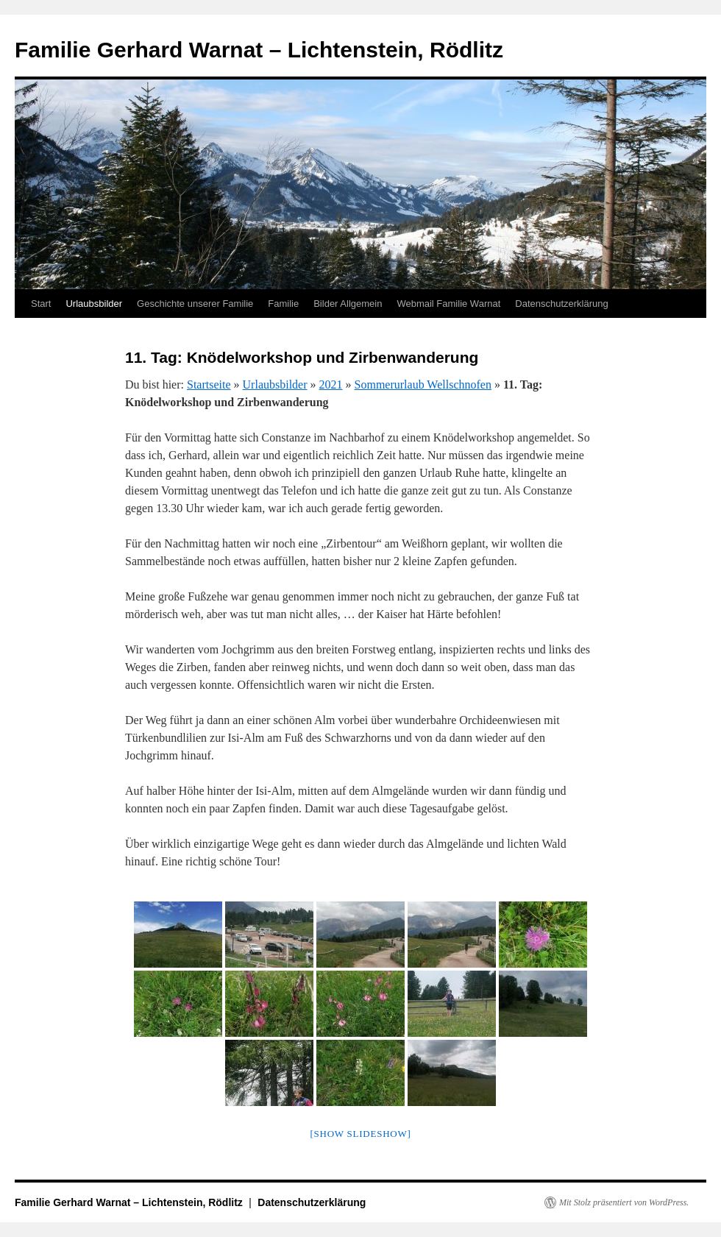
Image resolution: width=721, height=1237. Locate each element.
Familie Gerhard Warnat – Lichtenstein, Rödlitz (259, 50)
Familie (283, 303)
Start (41, 303)
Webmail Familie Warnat (448, 303)
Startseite (209, 384)
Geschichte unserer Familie (195, 303)
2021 (331, 384)
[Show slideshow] (360, 1133)
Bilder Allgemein (347, 303)
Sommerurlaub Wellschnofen (423, 384)
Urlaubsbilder (93, 303)
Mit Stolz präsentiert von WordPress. (624, 1202)
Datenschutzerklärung (561, 303)
